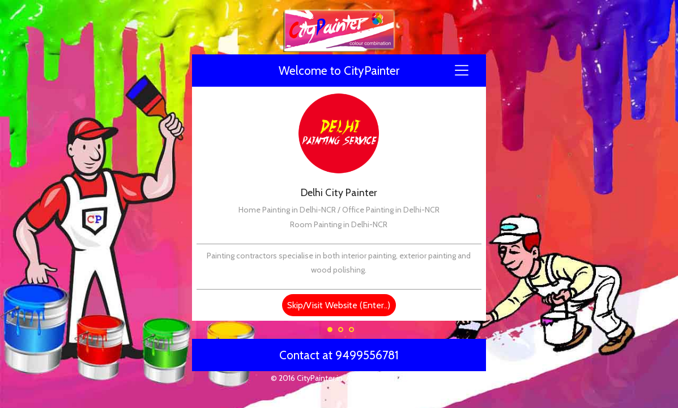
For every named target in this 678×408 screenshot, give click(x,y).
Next (479, 91)
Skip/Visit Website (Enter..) (338, 305)
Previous (199, 91)
